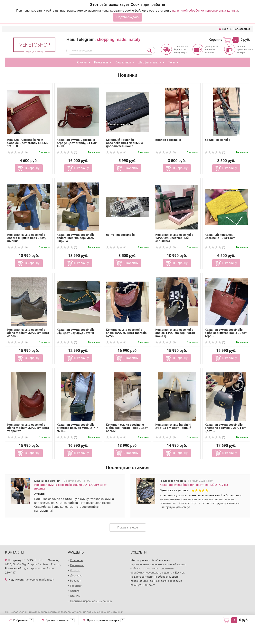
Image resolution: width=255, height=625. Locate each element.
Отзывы (75, 595)
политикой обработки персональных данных (205, 10)
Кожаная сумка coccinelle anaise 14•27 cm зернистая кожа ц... (175, 333)
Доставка (76, 575)
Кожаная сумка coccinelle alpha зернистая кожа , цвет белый (127, 428)
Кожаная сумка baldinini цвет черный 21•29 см (194, 485)
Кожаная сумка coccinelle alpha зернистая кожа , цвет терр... (226, 333)
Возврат (75, 580)
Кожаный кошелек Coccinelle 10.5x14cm (220, 236)
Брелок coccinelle (168, 140)
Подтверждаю (127, 17)
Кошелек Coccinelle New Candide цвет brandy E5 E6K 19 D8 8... (27, 143)
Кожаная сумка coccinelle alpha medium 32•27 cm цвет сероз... (28, 333)
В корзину (32, 168)
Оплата (75, 570)
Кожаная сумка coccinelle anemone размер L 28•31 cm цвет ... (225, 428)
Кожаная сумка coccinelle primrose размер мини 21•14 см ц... (78, 428)
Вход (223, 28)
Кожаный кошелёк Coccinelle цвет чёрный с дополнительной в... (124, 143)
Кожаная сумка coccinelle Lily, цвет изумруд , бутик (76, 331)
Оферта (75, 590)
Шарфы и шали (149, 62)
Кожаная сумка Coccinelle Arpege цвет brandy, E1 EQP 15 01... (77, 143)
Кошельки (123, 62)
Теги (171, 62)
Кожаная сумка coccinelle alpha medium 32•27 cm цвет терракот (28, 428)
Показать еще (127, 527)
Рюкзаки (101, 62)
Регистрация (241, 28)
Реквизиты (77, 565)
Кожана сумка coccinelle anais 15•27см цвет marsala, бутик (126, 333)
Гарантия (76, 585)
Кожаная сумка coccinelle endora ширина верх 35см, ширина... (26, 238)
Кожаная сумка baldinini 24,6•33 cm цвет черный (173, 426)
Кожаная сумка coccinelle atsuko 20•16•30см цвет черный (70, 486)
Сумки (82, 62)
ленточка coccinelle (120, 235)
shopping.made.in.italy (118, 39)
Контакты (76, 560)
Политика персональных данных (91, 600)
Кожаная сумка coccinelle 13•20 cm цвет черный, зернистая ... (174, 238)
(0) (17, 152)
